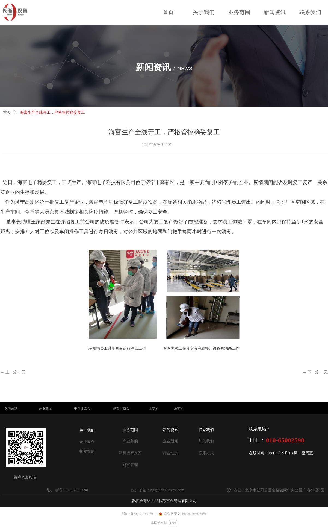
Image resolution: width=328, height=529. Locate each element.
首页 (7, 112)
